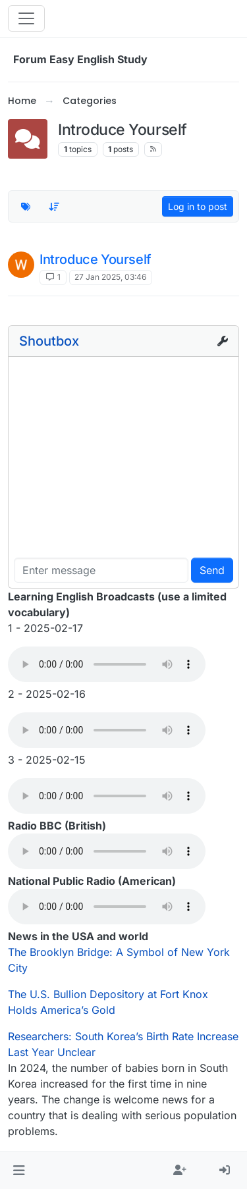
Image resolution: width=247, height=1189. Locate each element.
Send (212, 570)
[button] (18, 1170)
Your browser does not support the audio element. (107, 664)
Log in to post (197, 206)
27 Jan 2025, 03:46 (110, 277)
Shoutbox (49, 341)
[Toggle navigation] (26, 18)
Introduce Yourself (95, 259)
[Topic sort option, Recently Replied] (55, 207)
